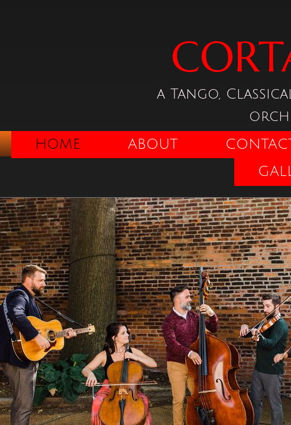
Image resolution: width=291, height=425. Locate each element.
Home (57, 144)
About (153, 144)
